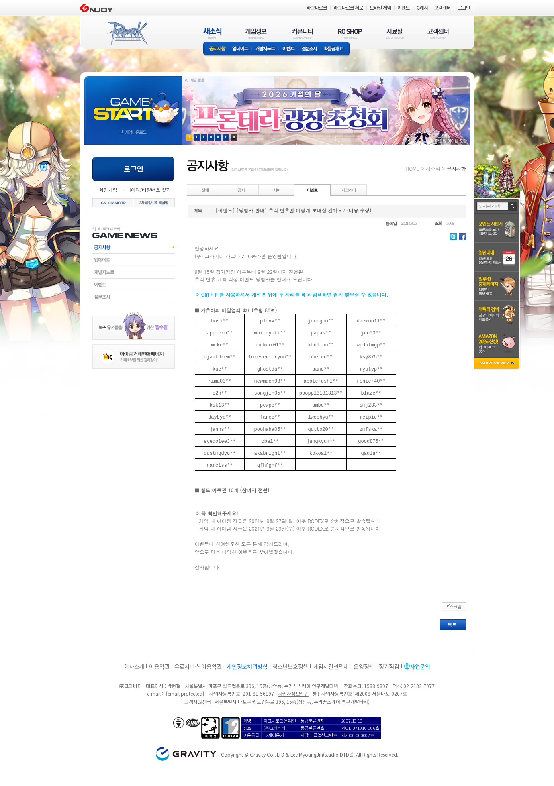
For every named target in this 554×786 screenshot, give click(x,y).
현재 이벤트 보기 (234, 137)
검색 (513, 206)
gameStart (133, 103)
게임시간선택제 (331, 666)
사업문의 (420, 666)
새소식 (433, 168)
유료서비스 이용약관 (198, 666)
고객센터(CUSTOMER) (438, 33)
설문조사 (309, 49)
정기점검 (389, 666)
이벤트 (288, 49)
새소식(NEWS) (212, 33)
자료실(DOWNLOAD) (394, 33)
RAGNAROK (127, 33)
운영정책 (364, 666)
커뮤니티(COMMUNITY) (302, 33)
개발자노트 (265, 49)
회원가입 (108, 189)
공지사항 (216, 49)
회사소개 (134, 666)
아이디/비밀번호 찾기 (148, 189)
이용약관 (159, 666)
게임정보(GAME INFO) (256, 33)
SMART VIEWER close (497, 364)
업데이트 (240, 49)
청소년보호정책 (290, 666)
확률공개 (335, 49)
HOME (413, 168)
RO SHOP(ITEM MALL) (350, 33)
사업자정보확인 (293, 693)
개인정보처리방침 (247, 666)
